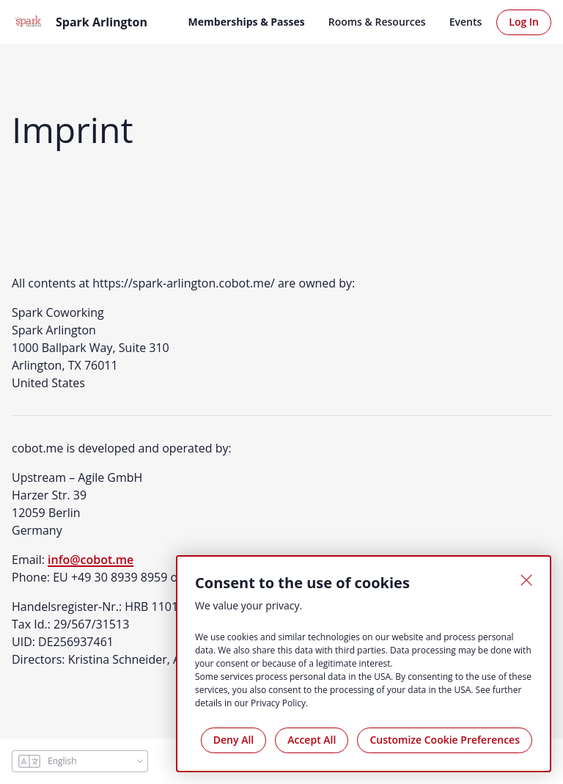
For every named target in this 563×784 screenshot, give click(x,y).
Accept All (311, 740)
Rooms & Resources (377, 22)
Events (465, 22)
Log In (524, 22)
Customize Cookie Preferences (444, 740)
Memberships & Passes (246, 22)
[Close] (526, 580)
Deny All (233, 740)
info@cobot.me (90, 560)
